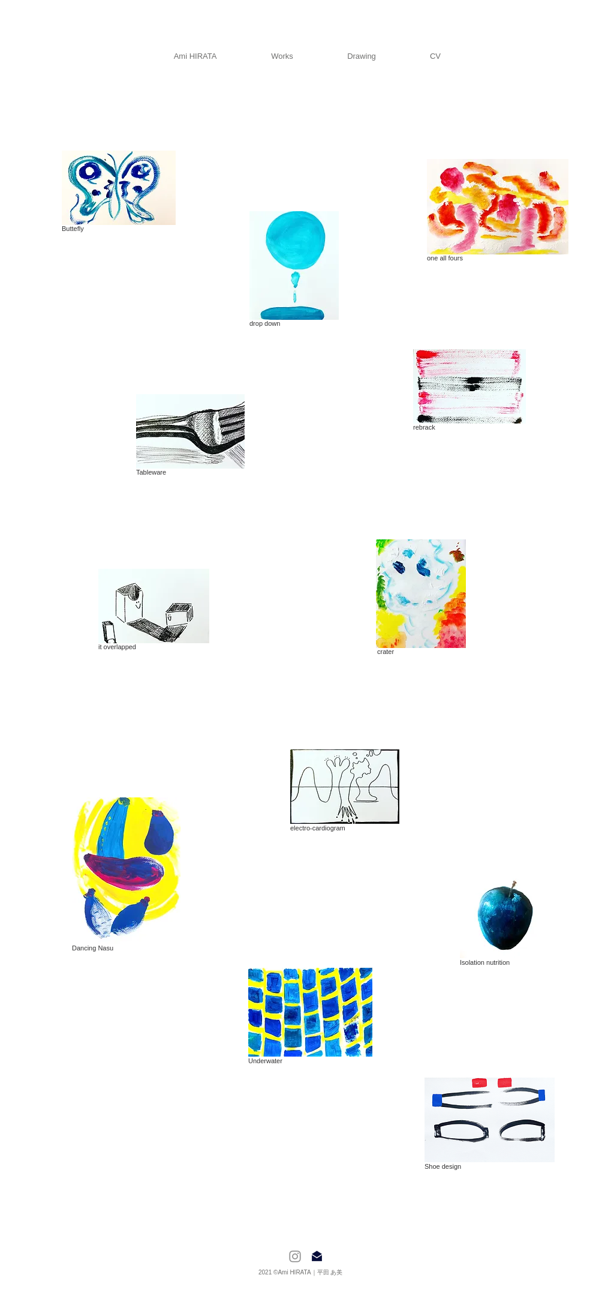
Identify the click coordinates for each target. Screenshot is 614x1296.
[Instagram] (295, 1256)
